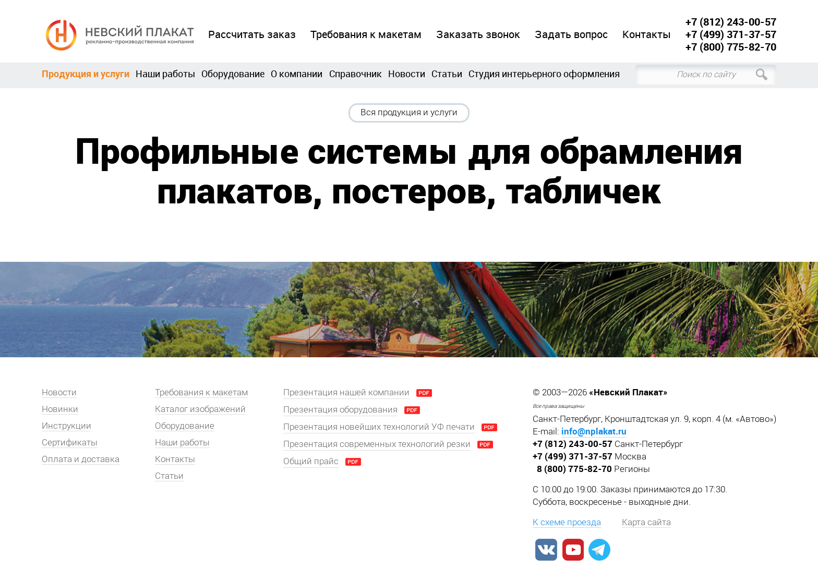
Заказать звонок (478, 34)
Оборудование (232, 73)
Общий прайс (311, 461)
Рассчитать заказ (252, 34)
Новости (406, 73)
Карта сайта (646, 522)
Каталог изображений (200, 409)
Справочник (355, 73)
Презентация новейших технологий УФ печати (379, 426)
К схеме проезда (567, 522)
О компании (296, 73)
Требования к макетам (366, 34)
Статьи (446, 73)
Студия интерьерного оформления (544, 73)
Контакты (646, 34)
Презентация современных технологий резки (377, 444)
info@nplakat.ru (594, 431)
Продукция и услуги (85, 73)
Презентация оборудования (340, 409)
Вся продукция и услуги (409, 112)
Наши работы (165, 73)
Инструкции (66, 425)
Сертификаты (70, 442)
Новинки (60, 409)
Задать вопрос (571, 34)
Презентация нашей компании (346, 392)
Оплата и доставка (80, 459)
